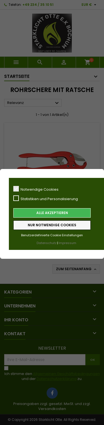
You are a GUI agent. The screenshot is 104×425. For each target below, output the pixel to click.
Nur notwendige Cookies (52, 225)
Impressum (67, 243)
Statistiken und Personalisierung (45, 198)
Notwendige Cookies (36, 189)
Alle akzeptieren (52, 212)
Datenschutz (47, 243)
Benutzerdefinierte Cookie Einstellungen (52, 235)
